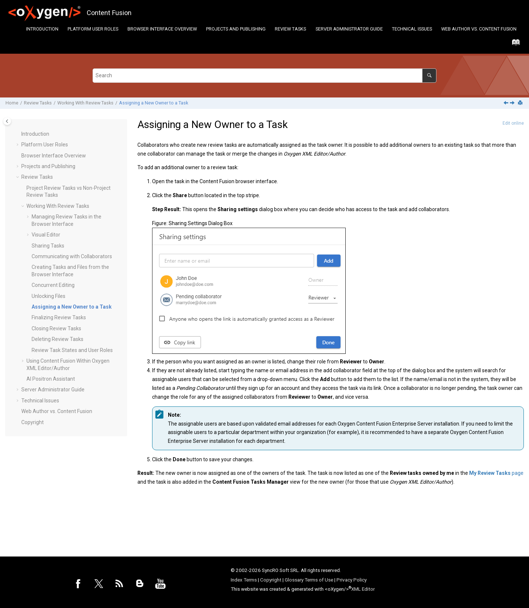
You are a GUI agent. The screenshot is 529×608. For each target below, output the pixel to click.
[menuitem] (42, 29)
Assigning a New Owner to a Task (153, 103)
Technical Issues (412, 29)
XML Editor (363, 589)
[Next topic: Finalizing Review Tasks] (512, 103)
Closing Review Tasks (56, 328)
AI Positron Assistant (50, 379)
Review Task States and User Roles (72, 350)
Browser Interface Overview (162, 29)
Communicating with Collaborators (72, 256)
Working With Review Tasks (85, 103)
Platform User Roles (93, 29)
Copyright (32, 422)
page (496, 473)
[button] (18, 134)
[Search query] (264, 75)
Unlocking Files (48, 296)
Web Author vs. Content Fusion (479, 29)
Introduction (42, 29)
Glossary (294, 580)
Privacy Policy (352, 580)
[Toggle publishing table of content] (7, 121)
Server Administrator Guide (349, 29)
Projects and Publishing (236, 29)
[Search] (429, 75)
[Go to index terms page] (513, 44)
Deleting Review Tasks (57, 339)
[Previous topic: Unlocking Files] (506, 103)
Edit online (513, 123)
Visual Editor (46, 235)
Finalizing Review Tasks (59, 317)
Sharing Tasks (48, 246)
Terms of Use (319, 580)
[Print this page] (520, 103)
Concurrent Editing (53, 285)
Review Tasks (290, 29)
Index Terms (244, 580)
